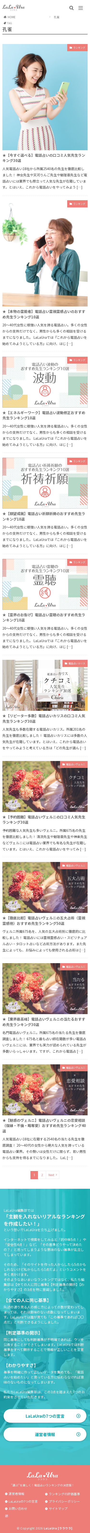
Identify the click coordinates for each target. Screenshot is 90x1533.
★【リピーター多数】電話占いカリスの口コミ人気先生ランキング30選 (43, 718)
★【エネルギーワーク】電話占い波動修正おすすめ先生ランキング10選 (43, 415)
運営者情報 (45, 1434)
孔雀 (57, 17)
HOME (12, 17)
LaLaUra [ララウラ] (58, 1528)
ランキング (79, 47)
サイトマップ (58, 1508)
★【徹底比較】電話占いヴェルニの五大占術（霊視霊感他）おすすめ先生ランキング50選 (43, 920)
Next (51, 1175)
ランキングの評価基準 (64, 1494)
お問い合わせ (18, 1508)
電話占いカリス (76, 663)
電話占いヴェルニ (75, 764)
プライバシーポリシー (64, 1501)
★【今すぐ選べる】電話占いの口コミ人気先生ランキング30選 (43, 158)
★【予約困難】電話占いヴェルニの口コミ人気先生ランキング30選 (43, 819)
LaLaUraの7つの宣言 (45, 1416)
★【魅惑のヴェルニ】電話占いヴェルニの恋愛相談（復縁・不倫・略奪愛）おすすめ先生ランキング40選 (44, 1125)
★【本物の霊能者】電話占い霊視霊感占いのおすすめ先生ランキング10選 (43, 314)
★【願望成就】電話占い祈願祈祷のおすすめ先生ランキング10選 (43, 516)
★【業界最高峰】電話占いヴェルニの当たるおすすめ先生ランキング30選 (43, 1021)
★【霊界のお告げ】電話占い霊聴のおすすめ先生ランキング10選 (43, 617)
